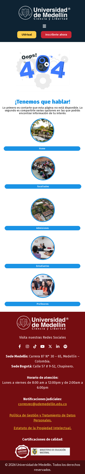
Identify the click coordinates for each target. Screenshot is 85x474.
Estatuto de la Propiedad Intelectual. (42, 428)
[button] (44, 26)
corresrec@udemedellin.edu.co (42, 404)
